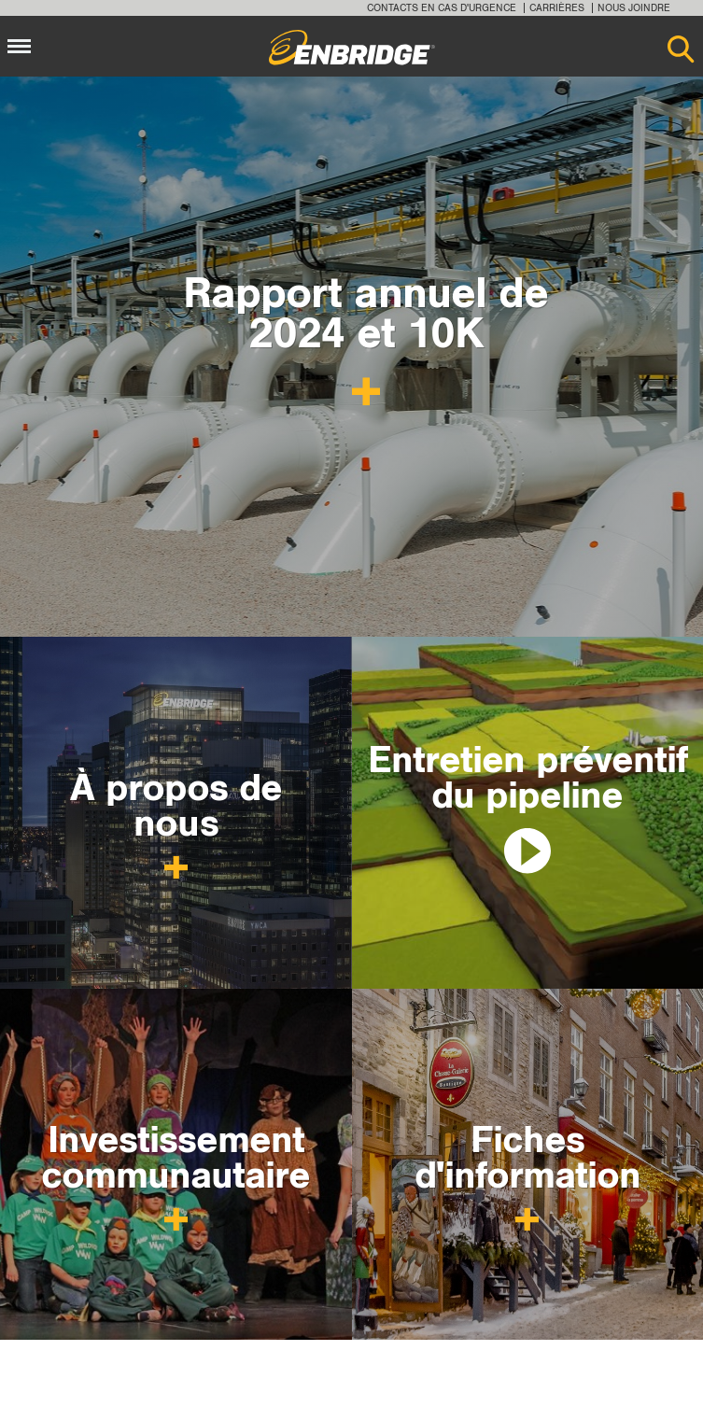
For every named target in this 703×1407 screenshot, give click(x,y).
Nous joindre (634, 8)
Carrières (556, 8)
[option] (351, 357)
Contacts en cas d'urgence (441, 8)
